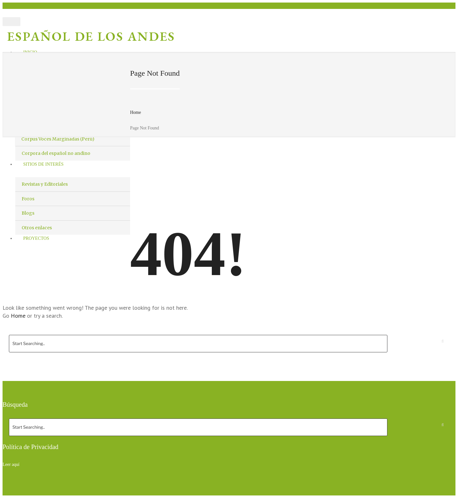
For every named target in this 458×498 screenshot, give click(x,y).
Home (135, 112)
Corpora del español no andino (56, 153)
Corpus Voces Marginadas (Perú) (57, 139)
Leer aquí (11, 464)
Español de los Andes (91, 36)
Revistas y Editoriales (45, 184)
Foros (28, 199)
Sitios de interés (43, 164)
